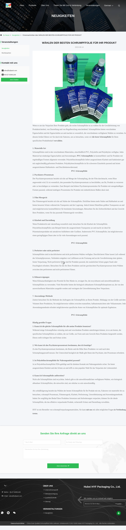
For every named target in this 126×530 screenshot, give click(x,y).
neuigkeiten (16, 35)
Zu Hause (6, 35)
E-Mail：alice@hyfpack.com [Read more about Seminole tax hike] (11, 496)
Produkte (32, 5)
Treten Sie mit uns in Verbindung (67, 5)
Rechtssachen (6, 53)
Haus (22, 5)
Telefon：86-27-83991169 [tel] (11, 492)
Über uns (45, 5)
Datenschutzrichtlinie (17, 523)
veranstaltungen (93, 5)
